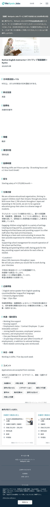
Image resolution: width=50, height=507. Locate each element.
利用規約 (25, 473)
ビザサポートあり (25, 388)
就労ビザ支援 (40, 388)
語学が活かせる (9, 388)
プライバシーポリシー (9, 498)
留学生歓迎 (31, 383)
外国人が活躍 (8, 397)
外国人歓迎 (19, 383)
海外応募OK (18, 392)
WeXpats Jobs (25, 460)
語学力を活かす (32, 392)
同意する (25, 502)
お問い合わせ (25, 477)
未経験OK (7, 383)
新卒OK (6, 392)
